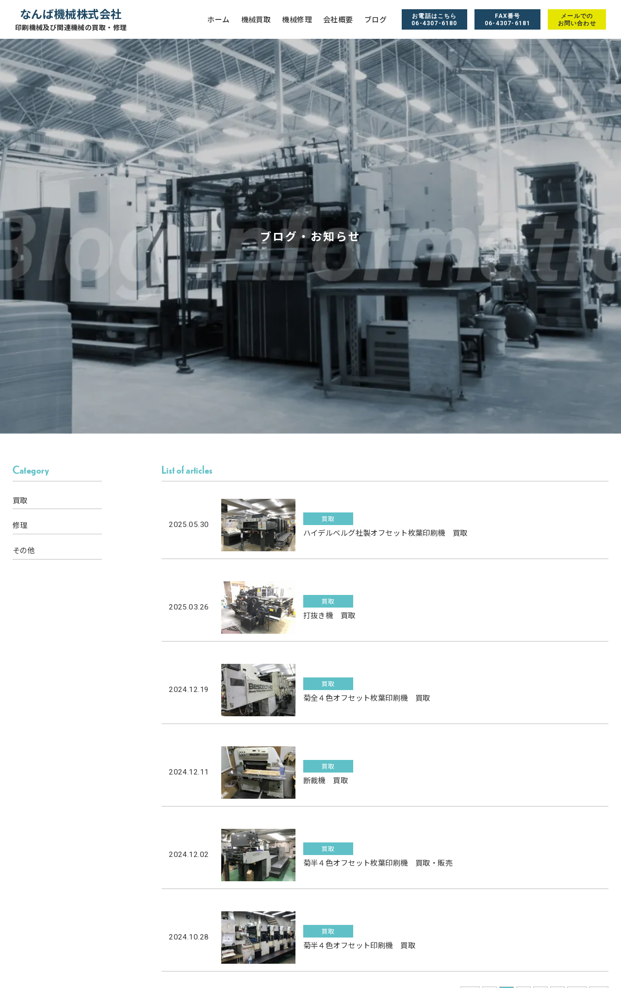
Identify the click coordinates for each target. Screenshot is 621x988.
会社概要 (338, 19)
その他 (24, 550)
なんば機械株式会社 (71, 19)
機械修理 (297, 19)
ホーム (218, 19)
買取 (20, 500)
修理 (20, 525)
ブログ (375, 19)
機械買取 (256, 19)
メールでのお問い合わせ (577, 19)
